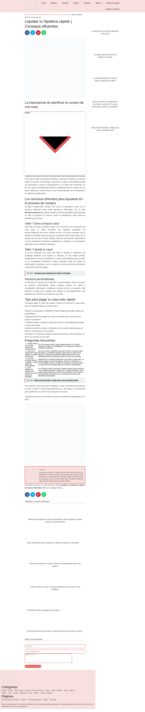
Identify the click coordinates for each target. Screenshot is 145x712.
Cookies (45, 702)
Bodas (69, 6)
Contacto (23, 702)
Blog (16, 693)
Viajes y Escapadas (46, 696)
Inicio (45, 6)
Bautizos (78, 6)
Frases (48, 693)
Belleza (52, 6)
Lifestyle (61, 6)
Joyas (10, 696)
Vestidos (36, 696)
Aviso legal (52, 702)
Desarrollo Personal (38, 693)
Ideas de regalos (99, 6)
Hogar (66, 693)
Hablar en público (114, 6)
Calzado (27, 693)
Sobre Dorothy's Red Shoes (10, 702)
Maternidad (23, 696)
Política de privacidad (34, 702)
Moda (86, 6)
